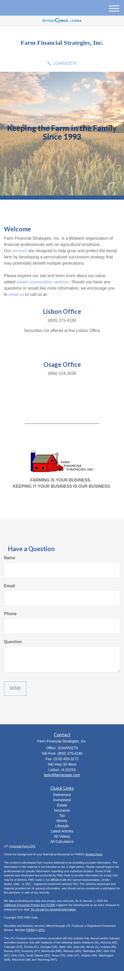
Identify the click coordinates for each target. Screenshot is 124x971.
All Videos (62, 836)
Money (61, 821)
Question (13, 642)
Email (9, 586)
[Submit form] (15, 688)
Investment (62, 800)
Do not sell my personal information (53, 909)
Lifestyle (62, 826)
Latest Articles (62, 831)
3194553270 (62, 63)
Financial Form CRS (22, 846)
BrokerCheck (94, 854)
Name (9, 558)
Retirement (62, 795)
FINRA (30, 929)
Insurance (62, 810)
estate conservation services (43, 282)
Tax (62, 815)
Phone (10, 613)
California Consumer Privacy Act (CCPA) (29, 905)
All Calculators (62, 841)
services (19, 251)
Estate (62, 805)
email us (16, 294)
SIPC (41, 929)
